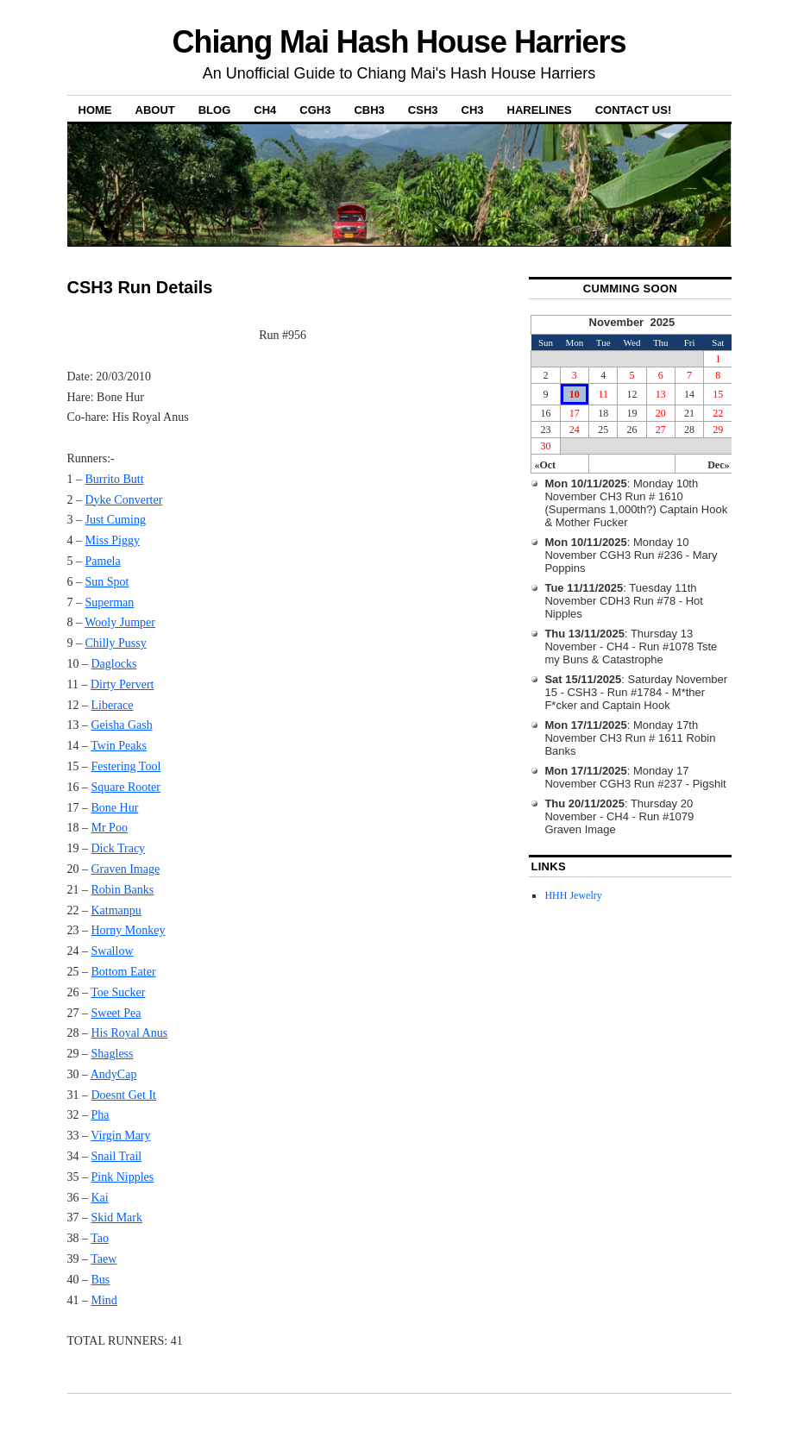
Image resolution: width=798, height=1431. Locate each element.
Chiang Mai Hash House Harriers (399, 42)
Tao (100, 1238)
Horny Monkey (128, 930)
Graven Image (125, 869)
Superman (110, 602)
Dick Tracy (118, 848)
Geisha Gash (122, 725)
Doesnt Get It (123, 1095)
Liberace (112, 705)
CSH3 (423, 110)
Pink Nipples (122, 1177)
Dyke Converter (124, 499)
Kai (100, 1197)
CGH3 (314, 110)
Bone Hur (115, 807)
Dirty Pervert (122, 684)
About (155, 110)
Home (95, 110)
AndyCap (114, 1074)
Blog (214, 110)
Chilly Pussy (116, 643)
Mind (104, 1300)
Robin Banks (122, 889)
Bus (100, 1279)
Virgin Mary (120, 1135)
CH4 (265, 110)
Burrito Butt (114, 479)
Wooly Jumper (120, 622)
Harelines (539, 110)
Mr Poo (109, 827)
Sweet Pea (116, 1013)
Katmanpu (116, 910)
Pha (100, 1114)
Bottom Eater (123, 971)
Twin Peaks (119, 745)
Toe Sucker (118, 992)
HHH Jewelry (572, 895)
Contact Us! (633, 110)
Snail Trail (116, 1156)
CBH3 (369, 110)
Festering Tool (126, 766)
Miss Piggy (112, 540)
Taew (103, 1258)
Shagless (112, 1053)
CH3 (473, 110)
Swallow (112, 951)
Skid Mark (117, 1217)
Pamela (103, 561)
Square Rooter (125, 787)
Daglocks (114, 663)
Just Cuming (115, 519)
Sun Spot (107, 581)
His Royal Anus (129, 1032)
